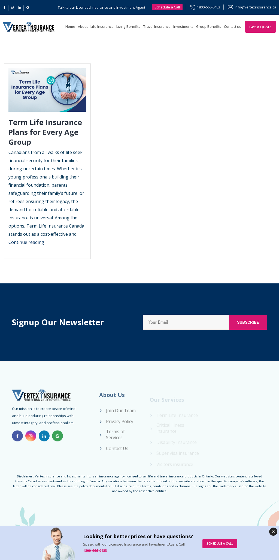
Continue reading (26, 242)
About (83, 26)
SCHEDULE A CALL (220, 543)
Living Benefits (128, 26)
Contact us (232, 26)
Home (70, 26)
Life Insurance (102, 26)
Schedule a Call (167, 7)
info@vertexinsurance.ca (255, 7)
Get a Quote (260, 26)
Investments (183, 26)
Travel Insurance (157, 26)
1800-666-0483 (208, 7)
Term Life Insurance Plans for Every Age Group (46, 132)
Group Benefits (208, 26)
